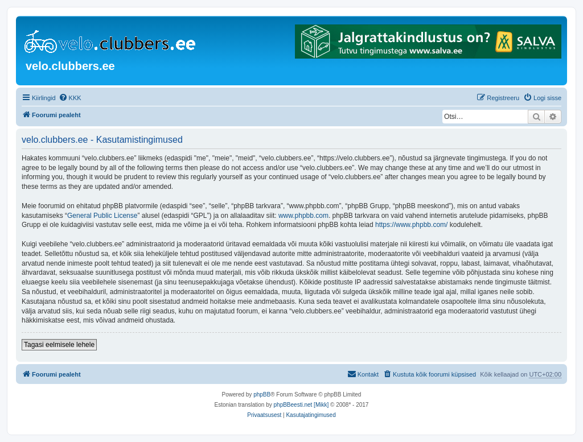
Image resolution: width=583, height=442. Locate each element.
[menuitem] (70, 98)
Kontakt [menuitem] (363, 374)
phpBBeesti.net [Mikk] (301, 405)
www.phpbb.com (303, 216)
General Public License (102, 216)
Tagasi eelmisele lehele (59, 345)
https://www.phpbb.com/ (411, 225)
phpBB (261, 394)
